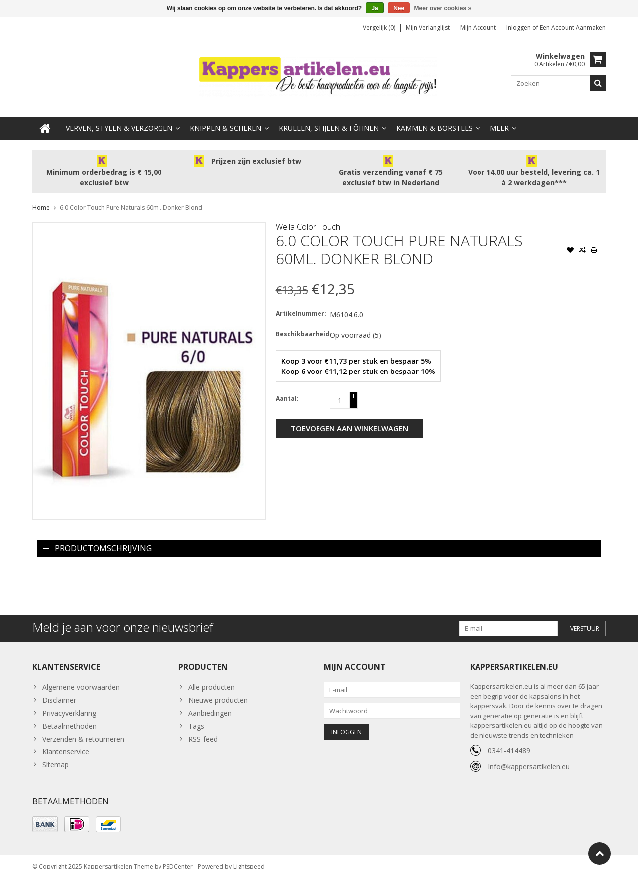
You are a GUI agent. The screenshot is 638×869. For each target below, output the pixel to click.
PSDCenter (178, 857)
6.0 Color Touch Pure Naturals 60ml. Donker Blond (131, 197)
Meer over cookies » (443, 8)
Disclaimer (59, 690)
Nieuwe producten (218, 690)
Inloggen (519, 27)
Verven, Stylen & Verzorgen (119, 118)
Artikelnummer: (300, 303)
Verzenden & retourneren (83, 729)
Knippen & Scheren (225, 118)
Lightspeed (249, 857)
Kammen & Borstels (434, 118)
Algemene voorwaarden (81, 677)
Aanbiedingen (210, 703)
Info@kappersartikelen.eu (529, 756)
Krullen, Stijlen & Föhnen (329, 118)
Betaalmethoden (69, 716)
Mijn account (478, 27)
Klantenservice (65, 741)
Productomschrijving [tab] (97, 538)
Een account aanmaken (573, 27)
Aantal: (287, 388)
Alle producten (211, 677)
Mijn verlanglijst (428, 27)
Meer (499, 118)
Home (41, 197)
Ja (374, 8)
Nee (398, 8)
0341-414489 (509, 740)
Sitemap (55, 754)
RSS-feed (203, 729)
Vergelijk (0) (379, 27)
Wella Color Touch (308, 216)
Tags (196, 716)
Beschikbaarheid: (300, 324)
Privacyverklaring (69, 703)
